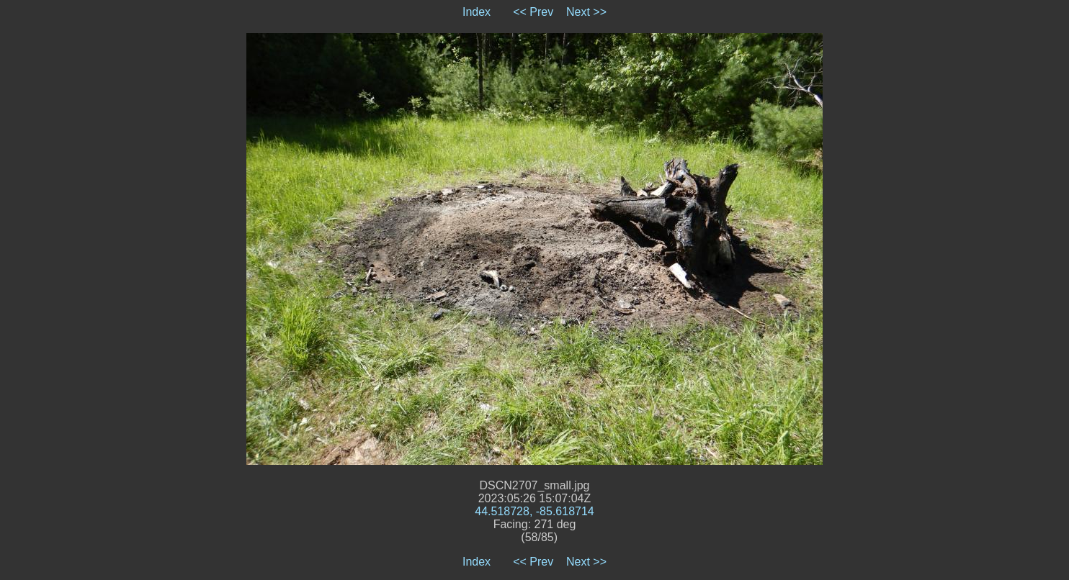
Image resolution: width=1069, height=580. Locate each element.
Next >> (586, 12)
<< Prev (533, 12)
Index (476, 12)
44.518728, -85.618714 (534, 511)
